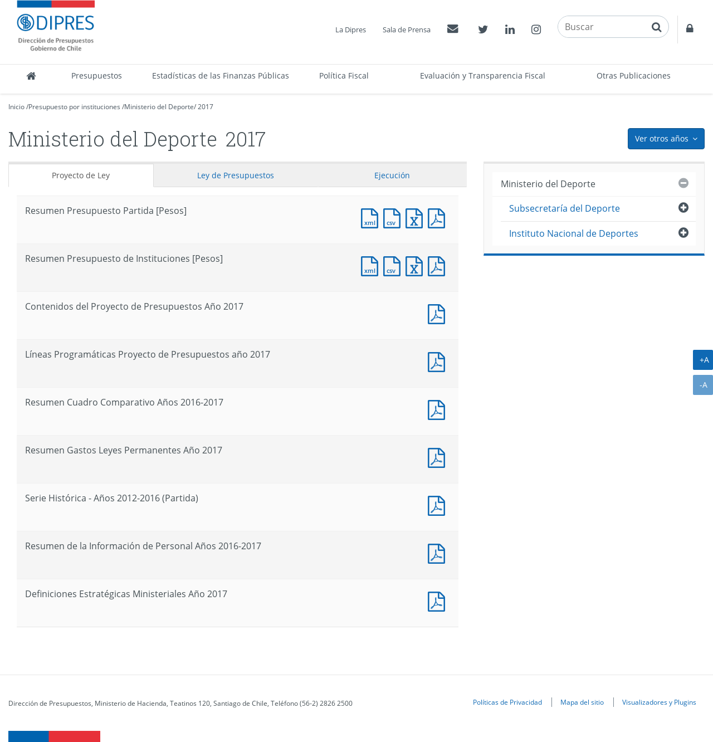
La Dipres (350, 30)
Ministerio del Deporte (159, 106)
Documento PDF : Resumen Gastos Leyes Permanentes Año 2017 (439, 456)
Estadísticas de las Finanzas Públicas (220, 75)
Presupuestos (96, 75)
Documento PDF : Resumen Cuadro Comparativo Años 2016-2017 (439, 408)
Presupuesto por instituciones (74, 106)
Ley (235, 175)
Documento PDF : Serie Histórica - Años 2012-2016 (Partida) (439, 504)
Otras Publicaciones (634, 75)
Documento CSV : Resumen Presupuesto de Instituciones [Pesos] (394, 264)
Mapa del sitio (582, 701)
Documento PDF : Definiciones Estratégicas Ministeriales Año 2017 (439, 600)
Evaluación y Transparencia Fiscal (482, 75)
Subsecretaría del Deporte (564, 208)
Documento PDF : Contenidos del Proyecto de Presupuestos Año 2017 (439, 312)
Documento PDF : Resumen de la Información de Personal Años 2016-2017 (439, 552)
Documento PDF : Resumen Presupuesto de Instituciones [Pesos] (439, 264)
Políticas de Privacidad (507, 701)
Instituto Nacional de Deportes (573, 233)
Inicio (16, 106)
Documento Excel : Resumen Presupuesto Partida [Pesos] (417, 217)
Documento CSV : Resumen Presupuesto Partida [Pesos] (394, 217)
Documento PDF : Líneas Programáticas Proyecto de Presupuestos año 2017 (439, 360)
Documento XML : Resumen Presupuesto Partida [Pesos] (372, 217)
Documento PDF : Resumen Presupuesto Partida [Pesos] (439, 217)
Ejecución (392, 175)
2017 (205, 106)
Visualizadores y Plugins (659, 701)
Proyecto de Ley (81, 175)
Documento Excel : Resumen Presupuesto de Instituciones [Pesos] (417, 264)
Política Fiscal (344, 75)
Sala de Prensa (407, 30)
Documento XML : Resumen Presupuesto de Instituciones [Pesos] (372, 264)
